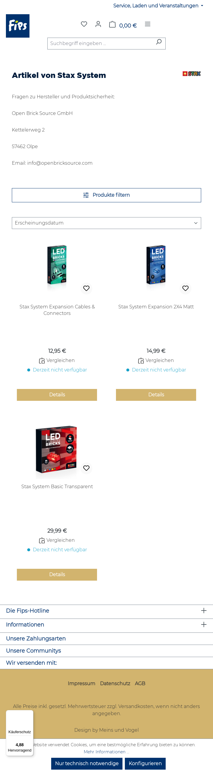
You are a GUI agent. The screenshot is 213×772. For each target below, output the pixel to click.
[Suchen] (159, 43)
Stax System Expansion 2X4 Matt (156, 307)
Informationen (25, 625)
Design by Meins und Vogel (106, 730)
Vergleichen (57, 360)
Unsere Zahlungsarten (36, 638)
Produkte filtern (106, 195)
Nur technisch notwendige (87, 763)
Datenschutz (115, 683)
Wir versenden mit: (31, 663)
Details (57, 395)
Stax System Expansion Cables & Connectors (57, 310)
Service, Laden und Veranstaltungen (156, 6)
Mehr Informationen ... (106, 752)
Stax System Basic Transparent (57, 486)
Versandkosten (136, 706)
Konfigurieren (145, 763)
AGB (140, 683)
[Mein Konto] (98, 24)
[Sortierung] (106, 223)
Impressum (81, 683)
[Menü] (148, 26)
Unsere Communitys (33, 651)
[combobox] (99, 43)
